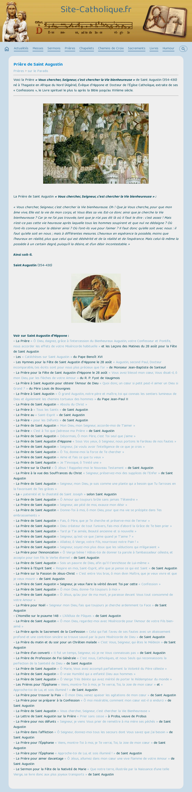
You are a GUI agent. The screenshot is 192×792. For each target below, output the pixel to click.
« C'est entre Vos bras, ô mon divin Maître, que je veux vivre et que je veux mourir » (95, 576)
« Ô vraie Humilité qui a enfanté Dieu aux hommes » (96, 674)
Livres (154, 49)
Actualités (21, 49)
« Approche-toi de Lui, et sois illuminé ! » (85, 754)
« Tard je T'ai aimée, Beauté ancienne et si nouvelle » (96, 532)
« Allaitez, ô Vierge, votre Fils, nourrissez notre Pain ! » (98, 542)
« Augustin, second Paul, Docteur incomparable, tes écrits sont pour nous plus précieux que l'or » (87, 365)
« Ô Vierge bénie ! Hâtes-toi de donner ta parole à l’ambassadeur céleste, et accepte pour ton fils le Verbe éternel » (93, 555)
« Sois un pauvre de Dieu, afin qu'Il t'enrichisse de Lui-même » (103, 563)
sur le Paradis (38, 71)
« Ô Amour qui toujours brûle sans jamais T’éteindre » (97, 500)
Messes (38, 49)
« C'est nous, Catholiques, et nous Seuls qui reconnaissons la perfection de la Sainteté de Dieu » (89, 661)
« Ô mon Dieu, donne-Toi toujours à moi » (88, 590)
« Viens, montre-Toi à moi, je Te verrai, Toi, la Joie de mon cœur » (107, 685)
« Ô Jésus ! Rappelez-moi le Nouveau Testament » (89, 468)
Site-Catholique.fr (96, 10)
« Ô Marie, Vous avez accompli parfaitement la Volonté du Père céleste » (112, 669)
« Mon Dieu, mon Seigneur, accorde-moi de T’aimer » (96, 426)
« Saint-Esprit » (46, 415)
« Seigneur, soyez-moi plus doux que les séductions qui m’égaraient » (108, 547)
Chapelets (86, 49)
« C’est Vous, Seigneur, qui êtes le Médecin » (130, 643)
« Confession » (150, 584)
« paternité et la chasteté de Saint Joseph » (53, 495)
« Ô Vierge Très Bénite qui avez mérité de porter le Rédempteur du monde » (114, 680)
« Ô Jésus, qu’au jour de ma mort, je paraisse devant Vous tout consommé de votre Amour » (93, 597)
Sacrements (136, 49)
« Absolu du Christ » (71, 405)
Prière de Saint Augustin (38, 65)
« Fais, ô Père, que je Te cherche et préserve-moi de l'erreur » (103, 521)
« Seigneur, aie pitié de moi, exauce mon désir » (92, 505)
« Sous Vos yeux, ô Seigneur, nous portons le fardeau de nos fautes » (124, 442)
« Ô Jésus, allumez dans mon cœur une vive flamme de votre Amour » (117, 759)
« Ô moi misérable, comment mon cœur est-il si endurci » (123, 701)
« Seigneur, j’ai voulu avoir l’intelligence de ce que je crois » (101, 447)
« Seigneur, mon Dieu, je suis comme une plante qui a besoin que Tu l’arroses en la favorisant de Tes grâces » (94, 486)
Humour (168, 49)
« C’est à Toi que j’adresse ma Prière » (59, 431)
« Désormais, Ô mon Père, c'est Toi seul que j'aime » (96, 436)
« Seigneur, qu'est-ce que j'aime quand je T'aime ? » (95, 537)
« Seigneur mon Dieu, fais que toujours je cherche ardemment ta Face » (100, 606)
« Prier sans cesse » (92, 717)
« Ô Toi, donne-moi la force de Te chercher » (90, 452)
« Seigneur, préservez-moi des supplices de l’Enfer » (121, 473)
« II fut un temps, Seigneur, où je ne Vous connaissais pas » (95, 653)
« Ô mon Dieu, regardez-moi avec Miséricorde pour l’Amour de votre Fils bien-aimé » (93, 624)
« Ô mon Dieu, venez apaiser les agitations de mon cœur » (105, 695)
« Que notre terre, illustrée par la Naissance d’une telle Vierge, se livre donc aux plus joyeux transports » (91, 772)
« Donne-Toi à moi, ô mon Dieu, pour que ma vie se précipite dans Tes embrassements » (87, 513)
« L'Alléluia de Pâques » (77, 616)
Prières (70, 49)
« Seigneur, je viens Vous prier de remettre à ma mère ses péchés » (107, 722)
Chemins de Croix (111, 49)
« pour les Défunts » (45, 421)
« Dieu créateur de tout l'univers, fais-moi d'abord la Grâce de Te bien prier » (114, 526)
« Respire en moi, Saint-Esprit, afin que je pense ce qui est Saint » (101, 569)
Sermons (54, 49)
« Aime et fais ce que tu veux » (80, 458)
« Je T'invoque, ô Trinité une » (79, 463)
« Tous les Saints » (47, 410)
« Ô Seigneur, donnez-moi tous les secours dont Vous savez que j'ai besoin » (111, 732)
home (7, 49)
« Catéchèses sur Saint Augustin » (47, 357)
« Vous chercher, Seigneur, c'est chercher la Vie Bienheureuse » (103, 711)
